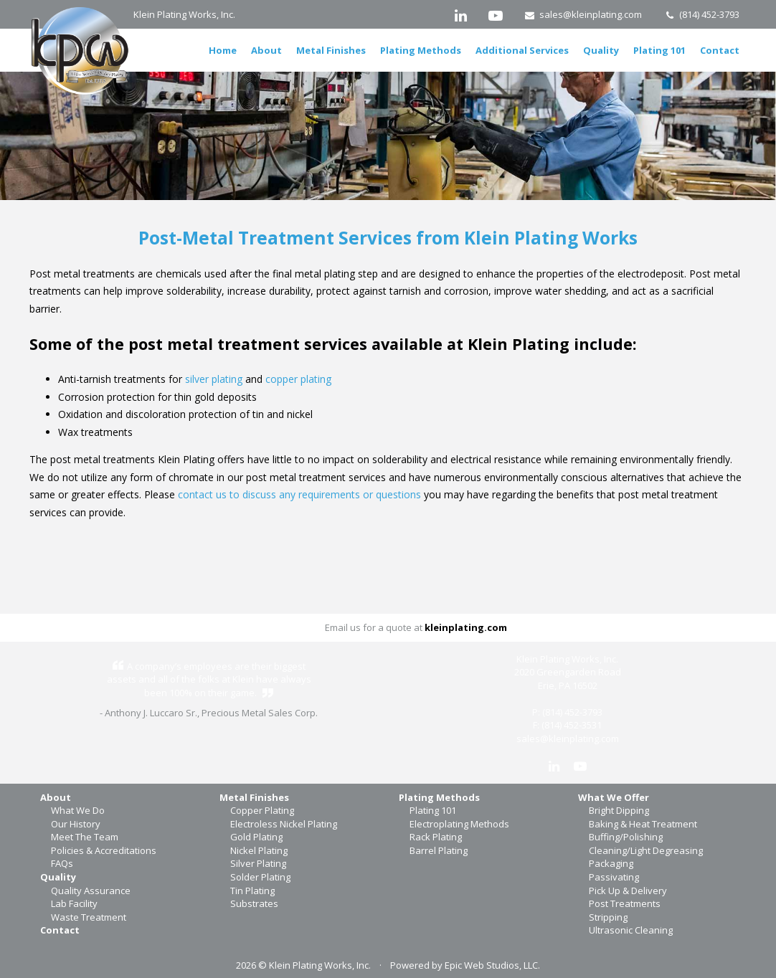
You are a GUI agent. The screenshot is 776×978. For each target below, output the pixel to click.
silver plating (213, 379)
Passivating (614, 876)
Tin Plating (252, 890)
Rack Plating (436, 836)
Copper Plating (262, 810)
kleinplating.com (466, 627)
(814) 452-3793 (701, 14)
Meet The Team (84, 836)
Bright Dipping (619, 810)
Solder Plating (260, 876)
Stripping (608, 917)
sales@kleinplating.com (583, 14)
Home (223, 50)
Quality (601, 50)
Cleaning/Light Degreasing (646, 850)
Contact (719, 50)
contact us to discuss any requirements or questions (299, 494)
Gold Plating (256, 836)
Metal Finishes (331, 50)
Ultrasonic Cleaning (631, 930)
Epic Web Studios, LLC (491, 965)
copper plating (298, 379)
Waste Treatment (88, 917)
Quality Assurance (91, 890)
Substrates (254, 903)
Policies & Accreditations (103, 850)
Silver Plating (258, 863)
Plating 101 (659, 50)
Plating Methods (420, 50)
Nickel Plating (259, 850)
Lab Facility (74, 903)
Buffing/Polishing (626, 836)
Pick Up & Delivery (628, 890)
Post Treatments (625, 903)
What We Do (78, 810)
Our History (75, 823)
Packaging (611, 863)
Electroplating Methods (459, 823)
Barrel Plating (439, 850)
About (266, 50)
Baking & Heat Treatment (643, 823)
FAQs (62, 863)
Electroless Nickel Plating (283, 823)
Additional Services (522, 50)
